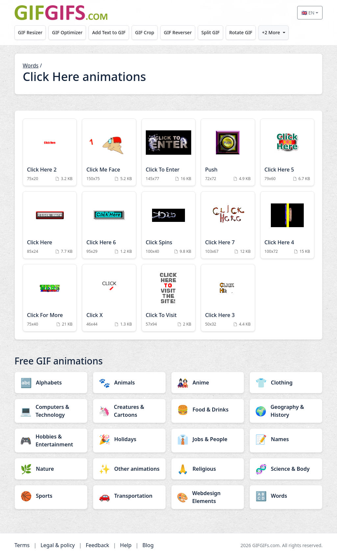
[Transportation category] (129, 495)
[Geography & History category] (286, 411)
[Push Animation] (227, 152)
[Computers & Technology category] (51, 411)
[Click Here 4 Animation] (287, 225)
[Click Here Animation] (49, 225)
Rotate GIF (240, 32)
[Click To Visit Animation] (168, 297)
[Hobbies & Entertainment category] (51, 440)
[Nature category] (51, 468)
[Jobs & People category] (207, 439)
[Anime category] (207, 382)
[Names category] (286, 439)
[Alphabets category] (51, 382)
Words (31, 65)
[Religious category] (207, 468)
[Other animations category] (129, 468)
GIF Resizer (30, 32)
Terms (22, 545)
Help (126, 545)
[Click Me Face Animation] (109, 152)
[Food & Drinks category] (207, 409)
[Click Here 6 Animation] (109, 225)
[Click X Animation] (109, 297)
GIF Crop (144, 32)
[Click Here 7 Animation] (227, 225)
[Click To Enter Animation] (168, 152)
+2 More (271, 32)
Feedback (97, 545)
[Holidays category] (129, 439)
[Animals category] (129, 382)
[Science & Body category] (286, 468)
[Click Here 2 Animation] (49, 152)
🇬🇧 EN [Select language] (307, 13)
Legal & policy (57, 545)
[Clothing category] (286, 382)
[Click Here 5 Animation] (287, 152)
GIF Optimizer (67, 32)
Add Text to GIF (109, 32)
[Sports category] (51, 495)
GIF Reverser (178, 32)
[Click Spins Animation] (168, 225)
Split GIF (210, 32)
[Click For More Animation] (49, 297)
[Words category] (286, 495)
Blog (148, 545)
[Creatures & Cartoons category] (129, 411)
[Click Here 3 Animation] (227, 297)
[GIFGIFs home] (60, 12)
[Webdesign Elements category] (207, 497)
